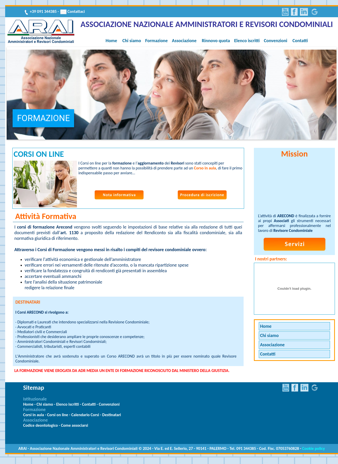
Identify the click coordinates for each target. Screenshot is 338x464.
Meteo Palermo (161, 440)
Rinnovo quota (216, 40)
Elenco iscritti (247, 40)
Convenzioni (275, 40)
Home (111, 40)
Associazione (184, 40)
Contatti (300, 40)
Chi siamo (131, 40)
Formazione (156, 40)
